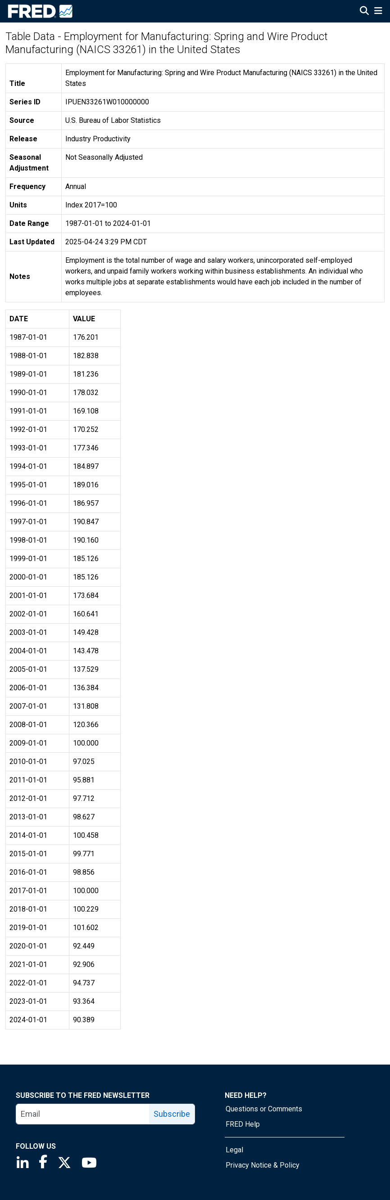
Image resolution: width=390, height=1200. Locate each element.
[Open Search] (364, 11)
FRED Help (243, 1124)
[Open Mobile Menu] (378, 11)
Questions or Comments (264, 1109)
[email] (83, 1114)
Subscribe (172, 1114)
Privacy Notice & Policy (262, 1165)
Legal (234, 1150)
